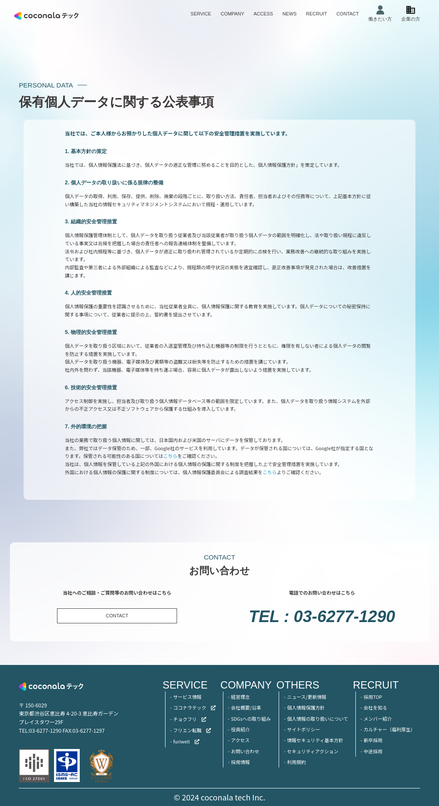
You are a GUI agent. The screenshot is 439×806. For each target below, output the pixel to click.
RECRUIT (316, 13)
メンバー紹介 (378, 718)
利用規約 (296, 761)
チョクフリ (185, 719)
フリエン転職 (187, 730)
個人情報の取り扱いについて (317, 718)
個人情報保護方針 (306, 707)
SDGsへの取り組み (251, 718)
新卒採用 (373, 740)
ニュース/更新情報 (306, 696)
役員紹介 (240, 729)
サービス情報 (187, 696)
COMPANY (232, 13)
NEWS (290, 13)
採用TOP (373, 696)
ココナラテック (189, 707)
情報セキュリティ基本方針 (315, 740)
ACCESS (263, 13)
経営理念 (240, 696)
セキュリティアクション (312, 751)
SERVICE (201, 13)
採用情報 (240, 761)
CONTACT (348, 13)
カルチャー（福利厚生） (389, 729)
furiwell (181, 741)
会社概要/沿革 (246, 707)
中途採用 (373, 751)
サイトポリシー (303, 729)
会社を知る (375, 707)
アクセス (240, 740)
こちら (170, 455)
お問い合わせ (245, 751)
